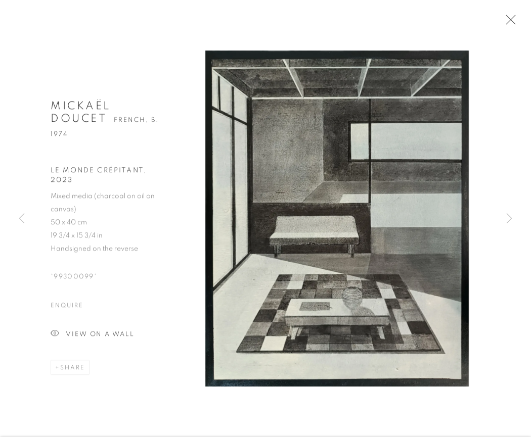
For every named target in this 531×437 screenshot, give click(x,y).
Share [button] (72, 370)
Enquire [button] (67, 308)
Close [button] (509, 22)
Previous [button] (21, 219)
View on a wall (93, 337)
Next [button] (509, 219)
